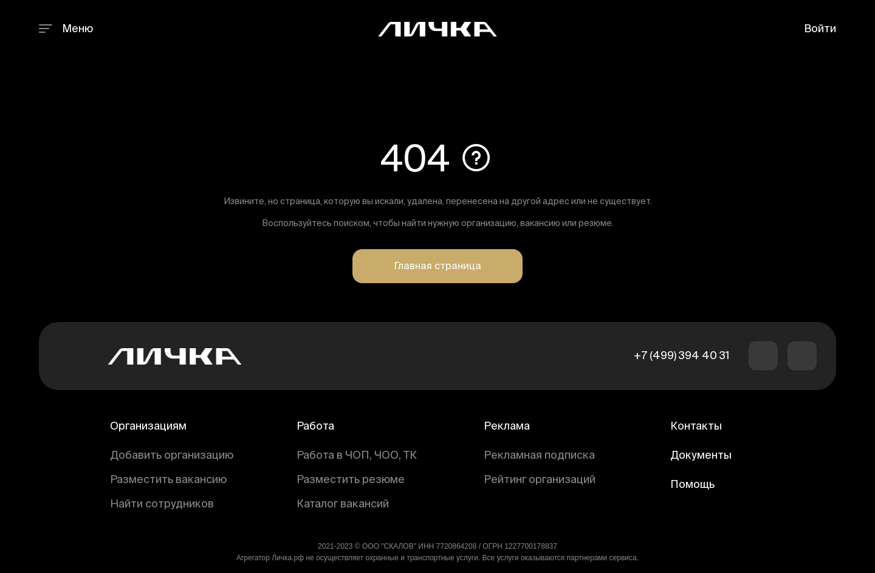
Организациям (148, 426)
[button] (763, 356)
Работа (315, 426)
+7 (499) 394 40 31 (681, 356)
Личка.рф (288, 558)
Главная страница (437, 267)
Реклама (507, 426)
